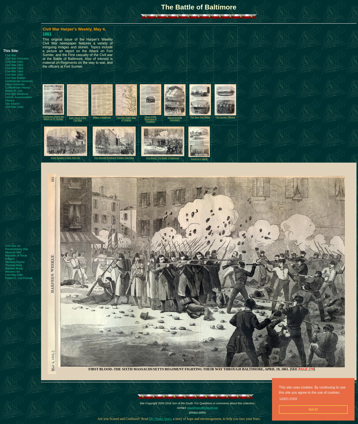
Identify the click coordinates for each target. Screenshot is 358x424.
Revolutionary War (16, 249)
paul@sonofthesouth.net (202, 407)
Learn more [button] (288, 398)
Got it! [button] (313, 409)
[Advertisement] (20, 36)
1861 (47, 34)
